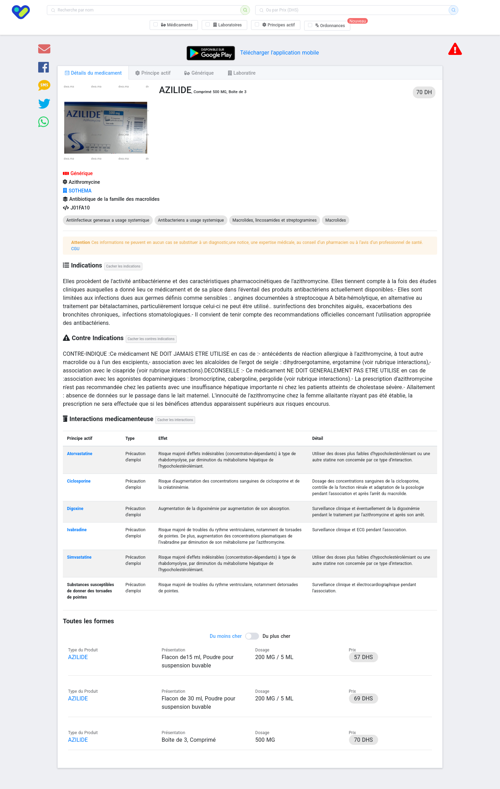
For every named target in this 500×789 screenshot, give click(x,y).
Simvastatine (79, 557)
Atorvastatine (79, 453)
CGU (75, 248)
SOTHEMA (77, 191)
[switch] (250, 636)
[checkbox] (174, 25)
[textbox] (146, 10)
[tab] (93, 73)
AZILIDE (78, 657)
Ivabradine (76, 529)
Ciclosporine (79, 481)
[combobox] (146, 10)
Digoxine (75, 508)
